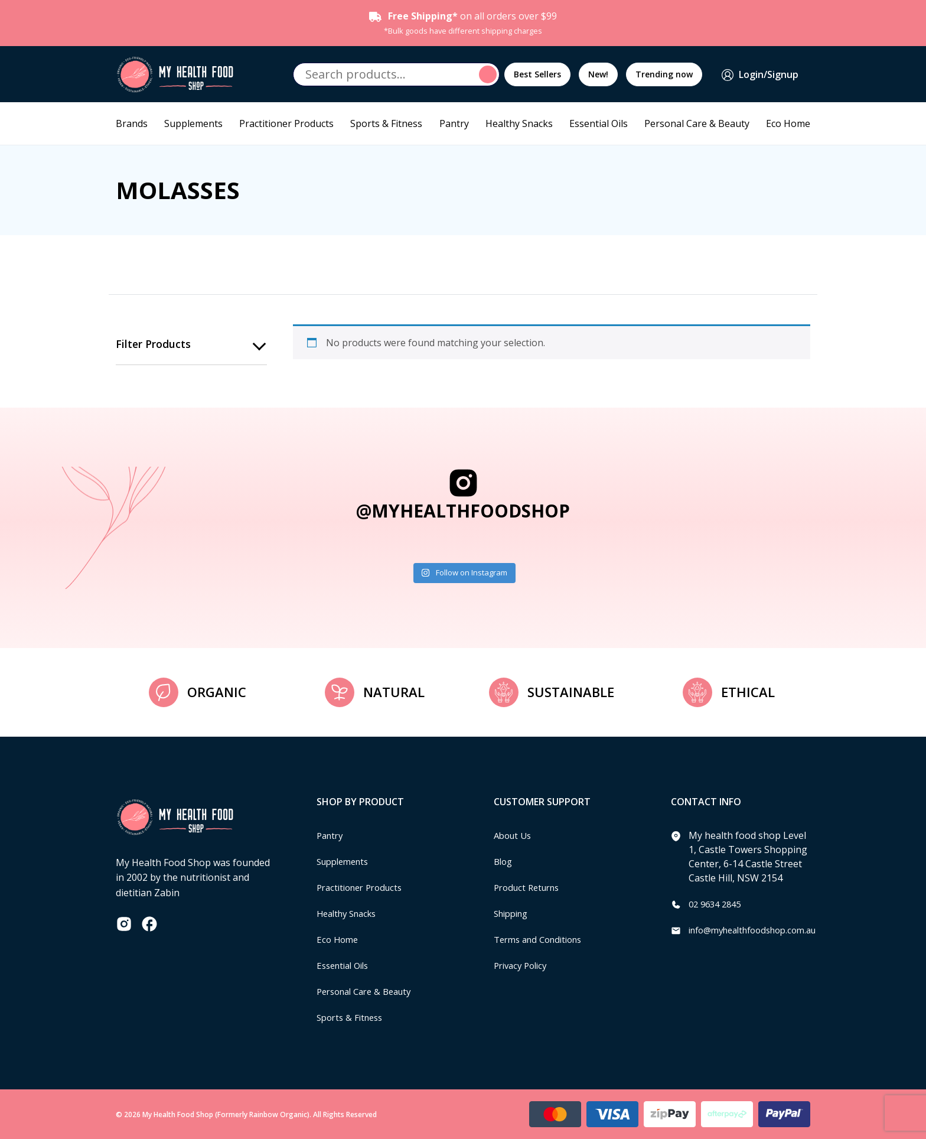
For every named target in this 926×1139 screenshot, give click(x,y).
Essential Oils (598, 123)
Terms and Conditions (543, 939)
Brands (132, 123)
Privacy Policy (523, 965)
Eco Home (788, 123)
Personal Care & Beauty (696, 123)
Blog (504, 861)
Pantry (454, 123)
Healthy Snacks (519, 123)
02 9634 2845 (717, 903)
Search (489, 74)
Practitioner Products (286, 123)
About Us (514, 835)
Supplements (193, 123)
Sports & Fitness (386, 123)
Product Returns (530, 887)
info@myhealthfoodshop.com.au (760, 929)
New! (598, 74)
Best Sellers (537, 74)
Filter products (153, 344)
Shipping (513, 913)
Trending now (664, 74)
